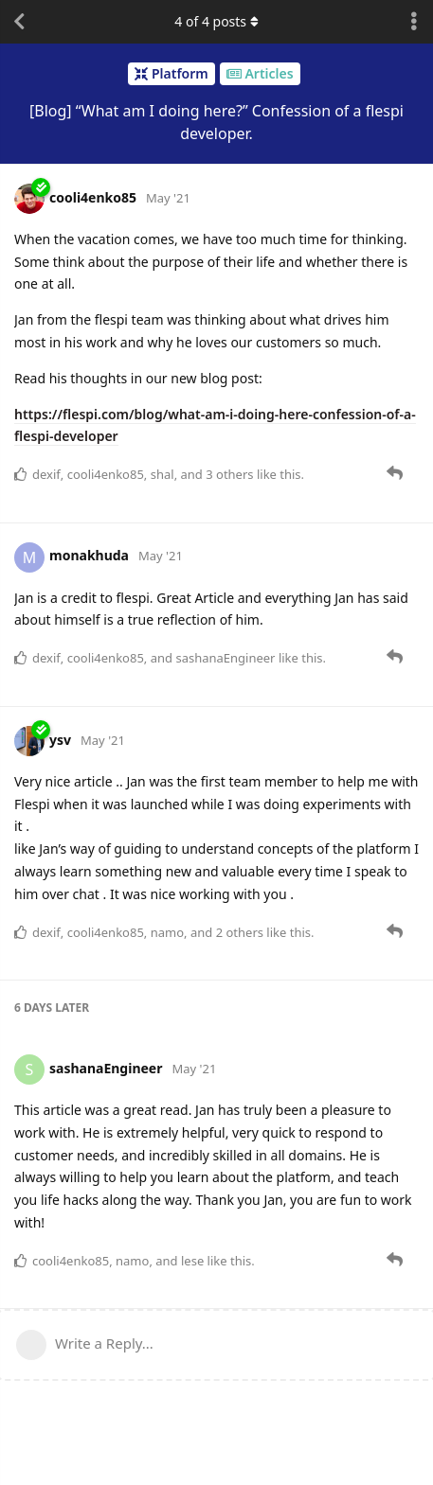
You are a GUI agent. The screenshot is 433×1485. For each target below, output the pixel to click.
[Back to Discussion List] (19, 22)
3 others (229, 474)
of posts (216, 21)
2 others (239, 932)
